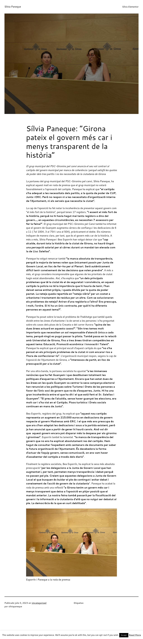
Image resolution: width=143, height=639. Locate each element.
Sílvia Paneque (12, 6)
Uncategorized (39, 602)
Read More (135, 635)
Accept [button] (124, 635)
